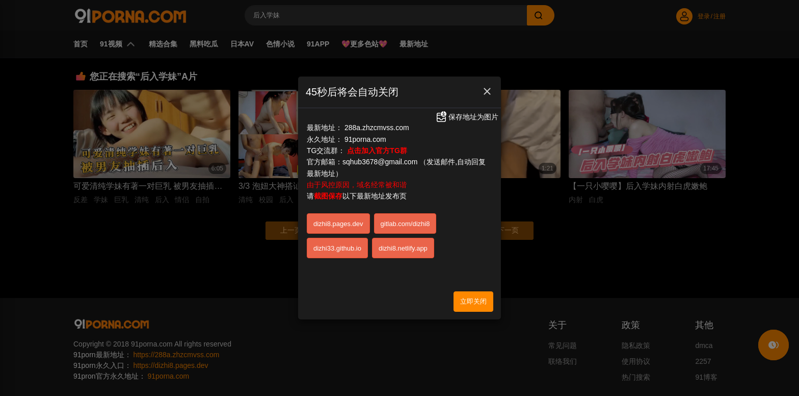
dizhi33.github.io (337, 247)
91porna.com (365, 138)
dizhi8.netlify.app (403, 247)
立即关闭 (473, 300)
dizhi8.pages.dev (338, 223)
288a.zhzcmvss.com (376, 126)
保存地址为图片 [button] (466, 115)
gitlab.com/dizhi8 (405, 223)
